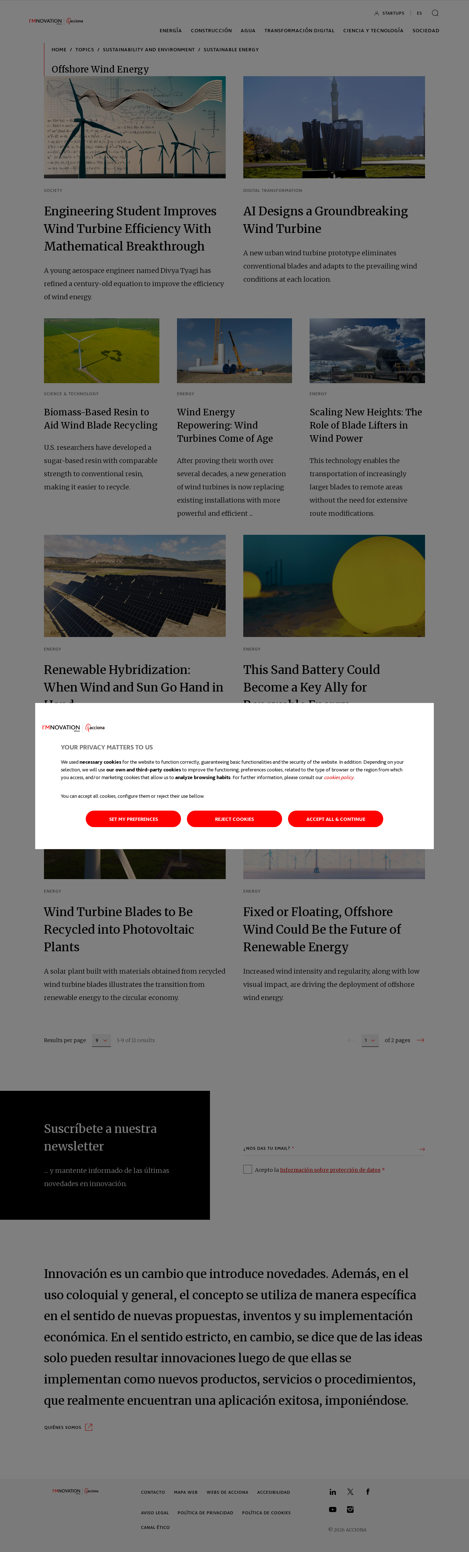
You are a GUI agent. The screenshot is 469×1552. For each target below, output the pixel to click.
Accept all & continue (335, 819)
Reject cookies (234, 819)
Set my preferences (133, 819)
